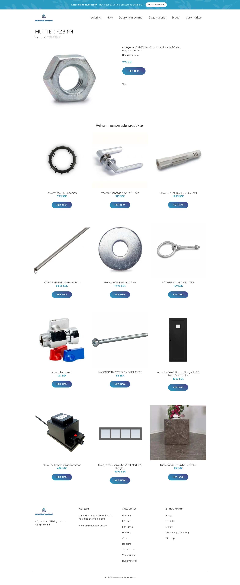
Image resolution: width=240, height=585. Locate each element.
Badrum (126, 517)
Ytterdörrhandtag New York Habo (120, 195)
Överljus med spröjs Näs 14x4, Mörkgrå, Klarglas (120, 469)
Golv (110, 18)
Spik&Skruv (142, 49)
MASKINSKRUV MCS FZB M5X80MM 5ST (120, 374)
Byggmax (127, 52)
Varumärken (194, 18)
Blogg (176, 18)
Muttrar (167, 49)
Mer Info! (134, 73)
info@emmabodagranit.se (93, 527)
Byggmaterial (157, 18)
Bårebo (176, 49)
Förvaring (127, 529)
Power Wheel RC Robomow (62, 195)
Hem (37, 39)
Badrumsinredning (130, 18)
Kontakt (170, 523)
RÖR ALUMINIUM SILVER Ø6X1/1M (62, 284)
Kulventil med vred (62, 374)
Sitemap (170, 540)
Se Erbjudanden (156, 5)
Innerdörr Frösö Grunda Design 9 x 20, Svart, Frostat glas (178, 376)
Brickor (137, 52)
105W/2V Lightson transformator (62, 467)
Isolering (95, 18)
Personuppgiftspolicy (177, 534)
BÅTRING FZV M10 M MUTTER (178, 284)
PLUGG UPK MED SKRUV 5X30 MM (178, 195)
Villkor (169, 529)
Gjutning (126, 534)
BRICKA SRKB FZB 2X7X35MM (120, 284)
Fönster (126, 523)
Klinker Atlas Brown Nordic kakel (178, 467)
